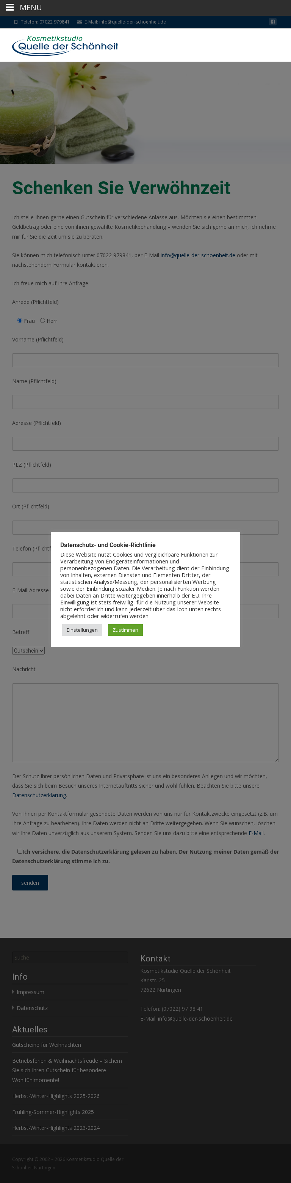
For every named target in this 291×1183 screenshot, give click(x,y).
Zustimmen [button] (125, 629)
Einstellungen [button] (82, 629)
